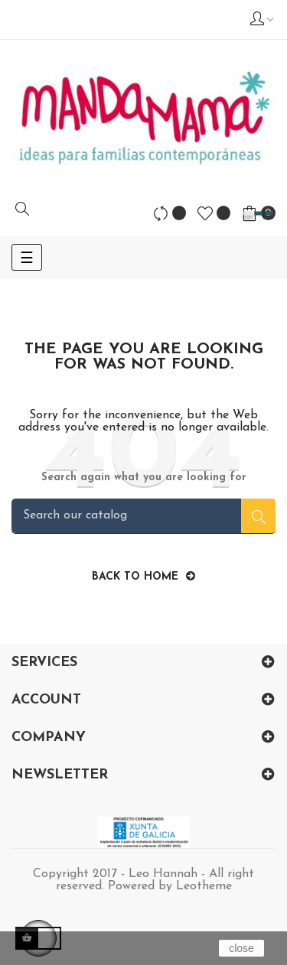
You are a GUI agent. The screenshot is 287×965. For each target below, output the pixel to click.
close (241, 948)
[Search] (143, 516)
